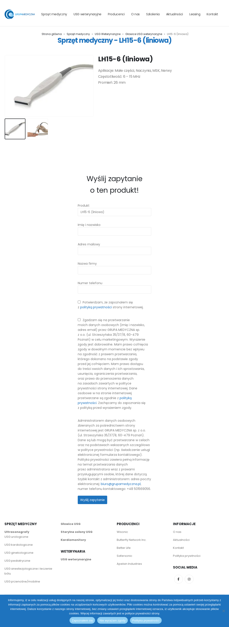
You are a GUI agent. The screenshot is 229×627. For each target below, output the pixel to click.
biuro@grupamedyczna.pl (121, 483)
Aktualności (174, 14)
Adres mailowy (114, 247)
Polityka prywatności (145, 620)
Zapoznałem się (82, 620)
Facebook (178, 579)
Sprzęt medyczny (54, 14)
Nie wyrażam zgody (112, 620)
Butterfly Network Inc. (131, 540)
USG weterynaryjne (87, 14)
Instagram (189, 579)
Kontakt (212, 14)
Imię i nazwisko (114, 228)
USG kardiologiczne (18, 544)
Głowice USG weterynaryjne (143, 34)
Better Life (124, 547)
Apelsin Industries (129, 563)
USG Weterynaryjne (107, 34)
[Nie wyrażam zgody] (223, 611)
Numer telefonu (114, 286)
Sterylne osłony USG (77, 532)
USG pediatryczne (17, 560)
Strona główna (52, 34)
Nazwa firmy (114, 266)
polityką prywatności (96, 307)
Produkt (114, 208)
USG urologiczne (16, 536)
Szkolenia (153, 14)
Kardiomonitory (73, 540)
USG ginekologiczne (18, 552)
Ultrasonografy (16, 532)
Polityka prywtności (187, 555)
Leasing (194, 14)
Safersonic (124, 555)
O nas (135, 14)
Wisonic (122, 532)
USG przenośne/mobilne (22, 581)
